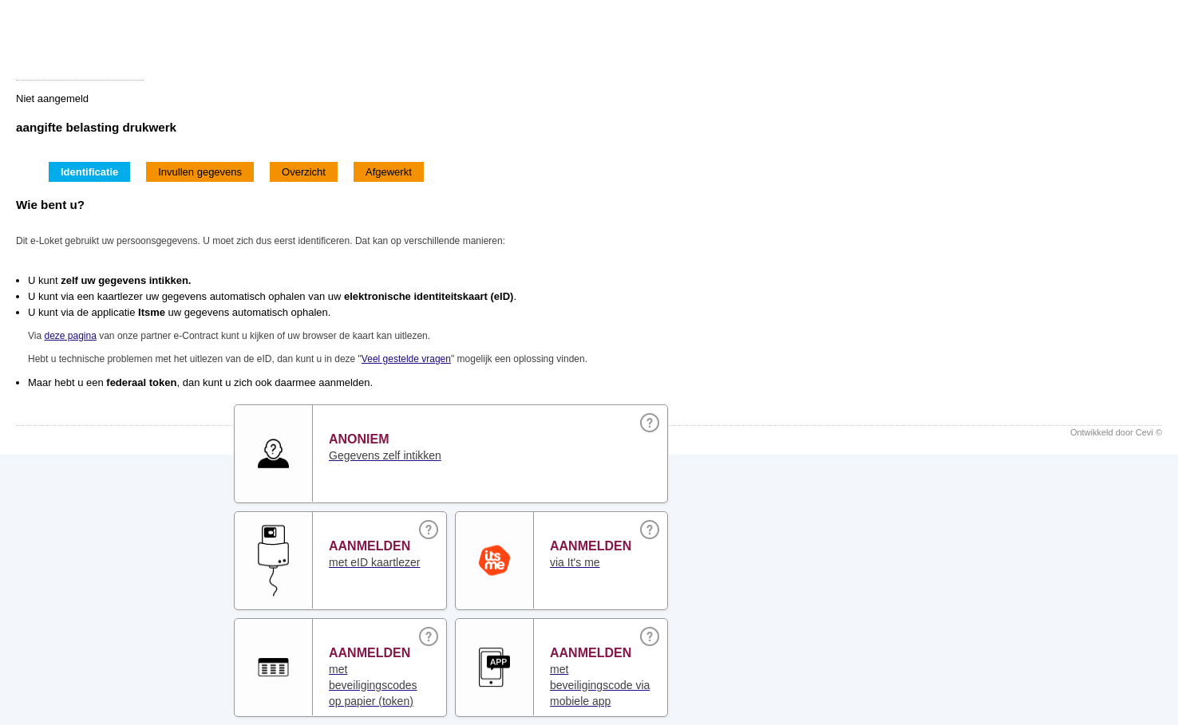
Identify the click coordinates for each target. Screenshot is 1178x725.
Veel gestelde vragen (406, 358)
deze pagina (70, 335)
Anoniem (359, 439)
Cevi (1144, 432)
